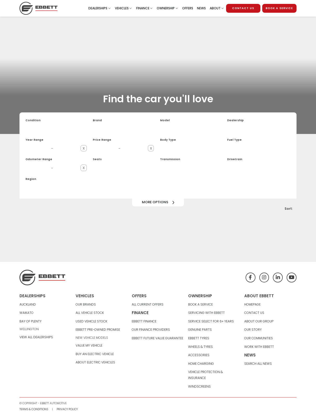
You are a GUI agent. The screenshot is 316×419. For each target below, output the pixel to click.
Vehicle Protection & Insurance (205, 375)
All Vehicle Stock (90, 312)
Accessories (198, 355)
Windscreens (199, 386)
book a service (279, 8)
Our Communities (258, 338)
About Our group (258, 321)
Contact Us (254, 312)
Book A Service (200, 304)
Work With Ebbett (259, 346)
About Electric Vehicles (95, 362)
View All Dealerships (36, 337)
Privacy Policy (67, 409)
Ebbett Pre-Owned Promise (98, 329)
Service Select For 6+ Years (211, 321)
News (201, 8)
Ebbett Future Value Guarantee (157, 338)
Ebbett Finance (144, 321)
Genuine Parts (200, 329)
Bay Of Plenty (30, 321)
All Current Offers (147, 304)
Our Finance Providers (151, 329)
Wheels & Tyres (200, 346)
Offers (187, 8)
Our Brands (86, 304)
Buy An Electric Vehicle (95, 354)
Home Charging (201, 363)
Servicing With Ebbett (206, 312)
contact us (243, 8)
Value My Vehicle (89, 345)
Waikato (26, 312)
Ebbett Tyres (198, 338)
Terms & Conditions (33, 409)
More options (155, 202)
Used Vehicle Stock (91, 321)
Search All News (258, 363)
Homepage (252, 304)
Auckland (27, 304)
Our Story (253, 329)
